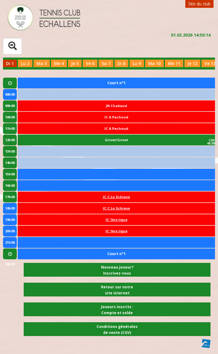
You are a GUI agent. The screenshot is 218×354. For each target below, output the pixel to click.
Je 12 (192, 63)
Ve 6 (90, 63)
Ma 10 (154, 63)
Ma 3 (42, 63)
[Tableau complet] (12, 46)
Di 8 (121, 63)
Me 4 (59, 63)
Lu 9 (137, 63)
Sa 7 (106, 63)
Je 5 (75, 63)
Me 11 (174, 63)
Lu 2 (25, 63)
